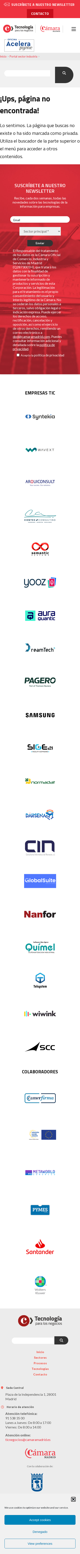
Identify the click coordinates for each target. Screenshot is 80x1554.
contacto (40, 13)
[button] (73, 1499)
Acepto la (27, 355)
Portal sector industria (23, 56)
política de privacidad (49, 355)
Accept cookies (40, 1520)
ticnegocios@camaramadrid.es (28, 1439)
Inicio (3, 56)
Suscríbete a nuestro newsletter (43, 4)
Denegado (40, 1532)
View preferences (40, 1543)
